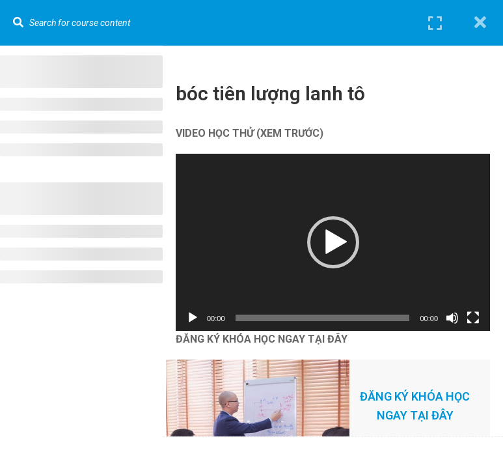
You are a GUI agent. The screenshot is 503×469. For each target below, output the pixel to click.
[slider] (323, 318)
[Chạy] (192, 317)
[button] (333, 242)
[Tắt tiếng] (452, 317)
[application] (333, 242)
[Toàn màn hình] (473, 317)
